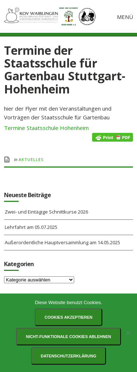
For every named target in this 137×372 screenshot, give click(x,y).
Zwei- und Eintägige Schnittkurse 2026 (46, 211)
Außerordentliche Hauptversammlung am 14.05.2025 (62, 242)
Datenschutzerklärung (68, 356)
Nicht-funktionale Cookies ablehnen (68, 336)
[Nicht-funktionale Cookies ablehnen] (128, 333)
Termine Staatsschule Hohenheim (46, 127)
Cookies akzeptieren (68, 317)
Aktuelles (31, 159)
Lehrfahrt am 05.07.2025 (31, 227)
